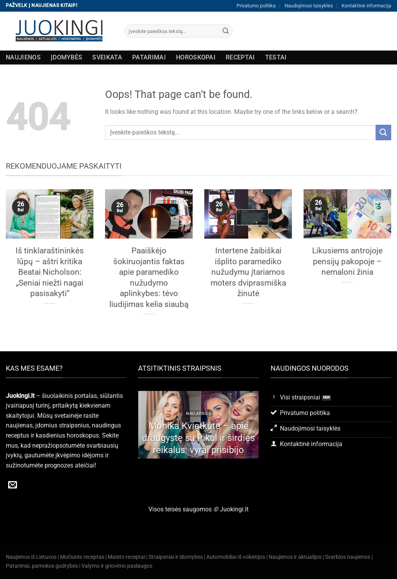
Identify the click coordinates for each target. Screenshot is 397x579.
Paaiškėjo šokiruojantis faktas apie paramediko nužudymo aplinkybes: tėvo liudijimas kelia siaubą (148, 277)
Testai (276, 57)
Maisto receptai (126, 557)
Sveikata (107, 57)
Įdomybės (67, 57)
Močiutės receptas (82, 557)
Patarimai (149, 57)
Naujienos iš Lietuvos (31, 557)
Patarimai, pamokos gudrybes (42, 566)
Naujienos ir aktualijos (295, 557)
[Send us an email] (12, 485)
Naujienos (23, 57)
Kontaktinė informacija (366, 6)
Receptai (240, 57)
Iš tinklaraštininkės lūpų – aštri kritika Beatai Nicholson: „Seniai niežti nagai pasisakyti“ (50, 272)
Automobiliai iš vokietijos (235, 557)
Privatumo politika (256, 6)
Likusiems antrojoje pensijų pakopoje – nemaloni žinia (347, 261)
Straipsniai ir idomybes (175, 557)
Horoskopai (196, 57)
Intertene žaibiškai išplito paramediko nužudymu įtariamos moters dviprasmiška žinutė (248, 272)
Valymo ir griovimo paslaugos (116, 566)
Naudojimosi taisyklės (309, 6)
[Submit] (225, 31)
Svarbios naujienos (347, 557)
